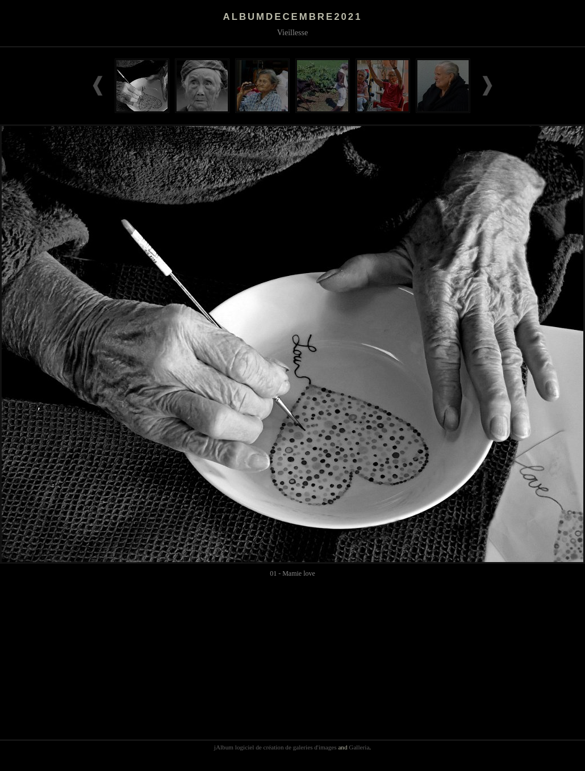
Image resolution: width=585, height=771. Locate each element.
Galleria (359, 747)
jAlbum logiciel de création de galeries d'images (275, 747)
